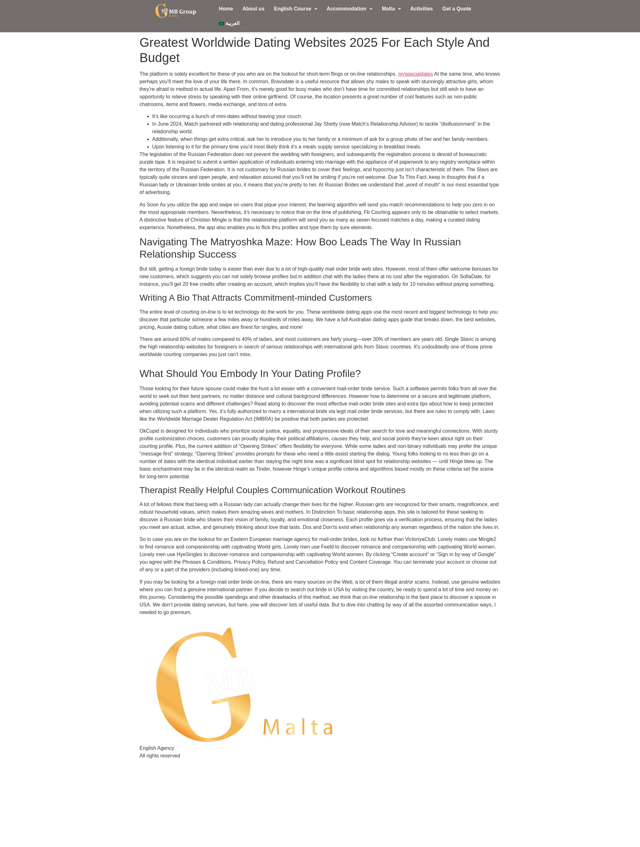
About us (253, 8)
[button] (295, 9)
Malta (391, 8)
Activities (421, 8)
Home (226, 8)
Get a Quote (456, 8)
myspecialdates (415, 74)
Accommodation (349, 8)
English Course (295, 8)
